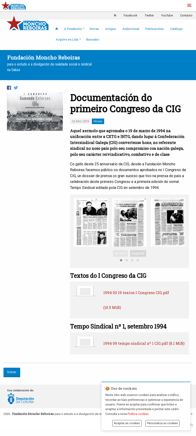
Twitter (149, 15)
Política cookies (138, 414)
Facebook (130, 15)
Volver (11, 372)
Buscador (93, 39)
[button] (189, 5)
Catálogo (176, 29)
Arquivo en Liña (67, 39)
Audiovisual (130, 29)
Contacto (186, 15)
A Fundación (73, 29)
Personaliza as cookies (162, 423)
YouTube (167, 15)
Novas (94, 29)
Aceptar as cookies (127, 423)
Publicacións (154, 29)
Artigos (110, 29)
